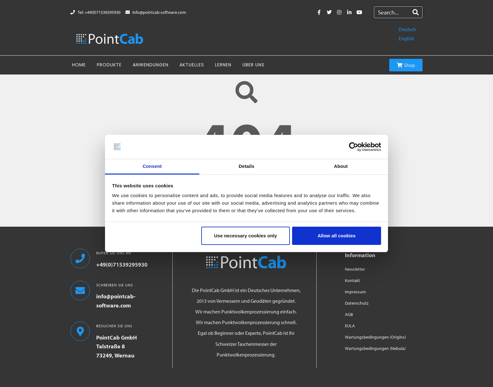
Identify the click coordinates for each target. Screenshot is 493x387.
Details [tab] (246, 166)
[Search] (415, 12)
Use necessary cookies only (245, 235)
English (406, 38)
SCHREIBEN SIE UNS (114, 285)
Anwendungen (151, 65)
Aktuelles (192, 65)
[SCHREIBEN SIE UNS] (80, 290)
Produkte (109, 65)
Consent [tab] (152, 166)
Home (79, 65)
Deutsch (407, 29)
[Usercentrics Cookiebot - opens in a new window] (353, 147)
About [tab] (341, 166)
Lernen (223, 65)
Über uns (253, 65)
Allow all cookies (337, 235)
